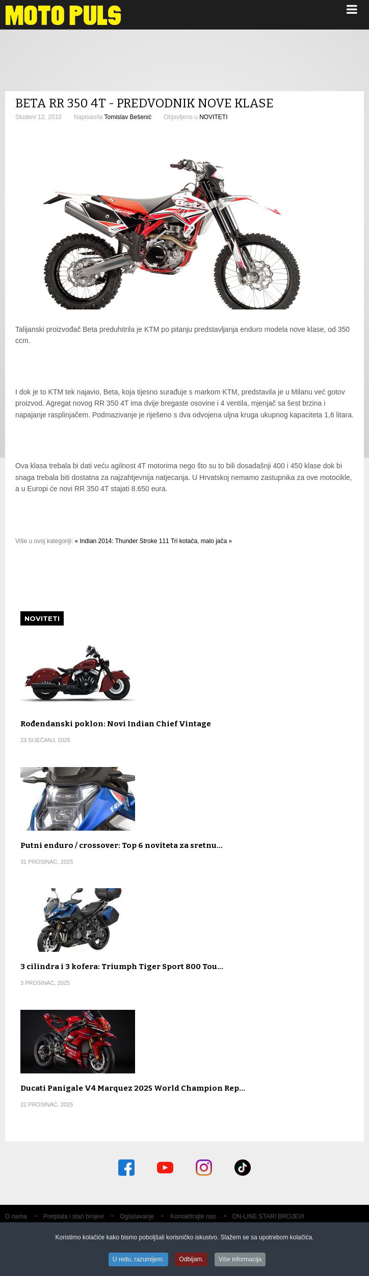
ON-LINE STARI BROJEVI (268, 1216)
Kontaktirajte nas (193, 1216)
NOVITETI (213, 117)
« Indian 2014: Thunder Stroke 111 (122, 541)
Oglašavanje (137, 1216)
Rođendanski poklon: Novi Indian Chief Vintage (115, 723)
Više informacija (240, 1259)
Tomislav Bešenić (127, 117)
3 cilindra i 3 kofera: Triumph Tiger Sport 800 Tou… (121, 966)
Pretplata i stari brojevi (73, 1216)
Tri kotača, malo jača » (201, 541)
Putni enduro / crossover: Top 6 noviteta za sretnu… (121, 845)
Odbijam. (191, 1259)
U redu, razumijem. (138, 1259)
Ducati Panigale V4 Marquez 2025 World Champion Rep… (132, 1088)
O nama (16, 1216)
